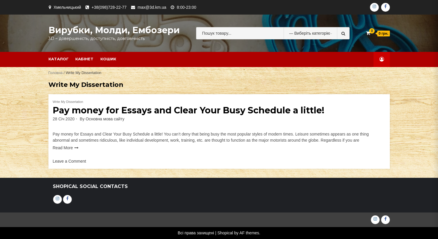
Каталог (58, 59)
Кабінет (84, 59)
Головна (55, 73)
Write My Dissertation (68, 101)
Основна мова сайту (105, 119)
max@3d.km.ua (152, 7)
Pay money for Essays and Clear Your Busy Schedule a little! (188, 110)
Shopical (225, 233)
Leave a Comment (69, 161)
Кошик (108, 59)
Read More (63, 147)
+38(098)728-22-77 (109, 7)
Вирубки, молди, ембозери (114, 30)
